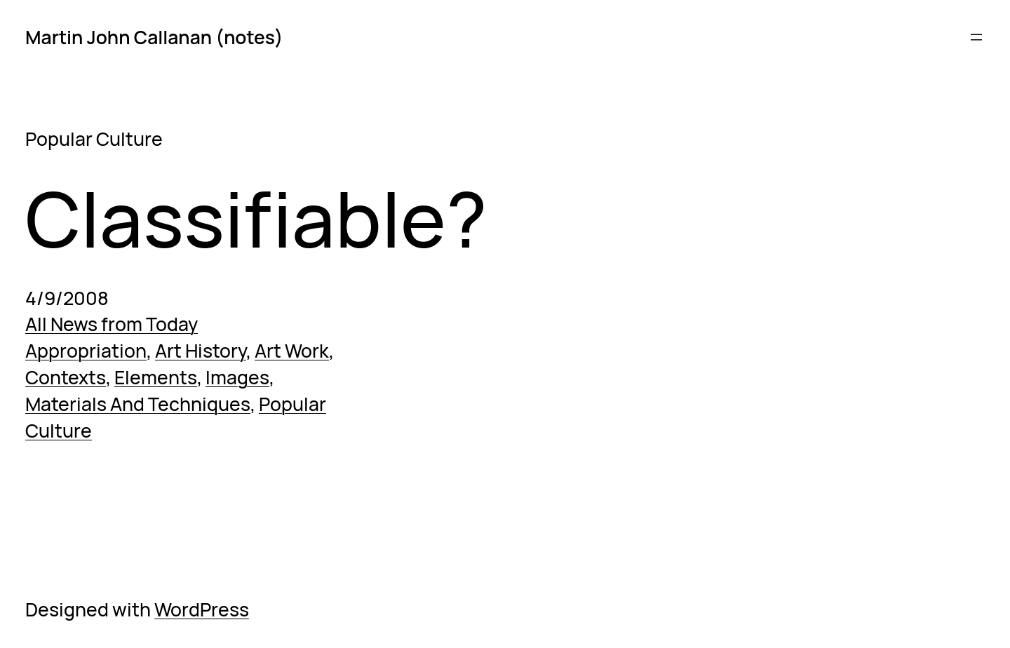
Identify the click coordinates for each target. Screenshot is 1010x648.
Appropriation (86, 350)
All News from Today (111, 324)
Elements (155, 377)
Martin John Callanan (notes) (154, 37)
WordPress (201, 609)
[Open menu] (976, 37)
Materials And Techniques (137, 404)
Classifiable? (256, 218)
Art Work (292, 350)
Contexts (65, 377)
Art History (200, 350)
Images (237, 377)
